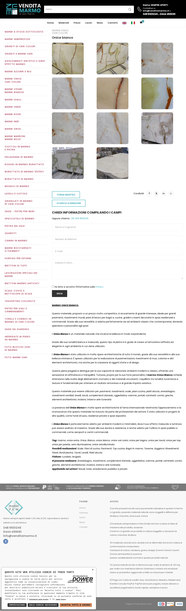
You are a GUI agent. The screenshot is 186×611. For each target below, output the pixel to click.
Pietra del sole (15, 226)
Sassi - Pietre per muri (20, 211)
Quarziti (11, 233)
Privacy (99, 287)
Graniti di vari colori (20, 46)
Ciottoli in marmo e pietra (17, 148)
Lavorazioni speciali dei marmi (21, 275)
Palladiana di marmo (19, 157)
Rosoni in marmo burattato (24, 164)
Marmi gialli (13, 100)
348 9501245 (150, 14)
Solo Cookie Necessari (43, 604)
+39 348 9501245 (78, 218)
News (100, 22)
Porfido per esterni (18, 258)
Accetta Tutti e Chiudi (75, 604)
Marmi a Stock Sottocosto (24, 32)
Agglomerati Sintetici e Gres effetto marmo (25, 63)
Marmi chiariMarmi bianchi (14, 91)
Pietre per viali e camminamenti (16, 310)
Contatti (113, 22)
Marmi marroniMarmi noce (15, 138)
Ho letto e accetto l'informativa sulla (79, 287)
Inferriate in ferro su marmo (17, 338)
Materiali (64, 22)
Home (50, 22)
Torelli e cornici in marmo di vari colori (20, 321)
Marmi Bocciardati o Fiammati (18, 250)
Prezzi (77, 22)
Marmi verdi (13, 107)
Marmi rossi (13, 114)
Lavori (88, 22)
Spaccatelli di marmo (19, 219)
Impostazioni (17, 604)
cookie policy (61, 599)
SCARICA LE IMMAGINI (69, 203)
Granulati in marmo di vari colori (19, 203)
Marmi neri (12, 122)
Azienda (83, 513)
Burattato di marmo (19, 179)
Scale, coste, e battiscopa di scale (18, 292)
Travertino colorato (20, 301)
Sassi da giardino (17, 329)
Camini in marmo (16, 240)
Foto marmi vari (16, 357)
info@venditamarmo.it (20, 536)
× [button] (93, 570)
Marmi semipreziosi (17, 39)
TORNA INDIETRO (66, 195)
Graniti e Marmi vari (19, 54)
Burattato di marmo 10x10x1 (24, 171)
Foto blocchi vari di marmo (17, 349)
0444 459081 (167, 14)
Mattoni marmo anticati (22, 283)
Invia (60, 293)
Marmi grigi (13, 129)
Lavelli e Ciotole (16, 193)
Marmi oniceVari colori (13, 81)
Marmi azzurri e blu (18, 71)
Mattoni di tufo (16, 266)
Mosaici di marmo (17, 186)
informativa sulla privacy (38, 599)
